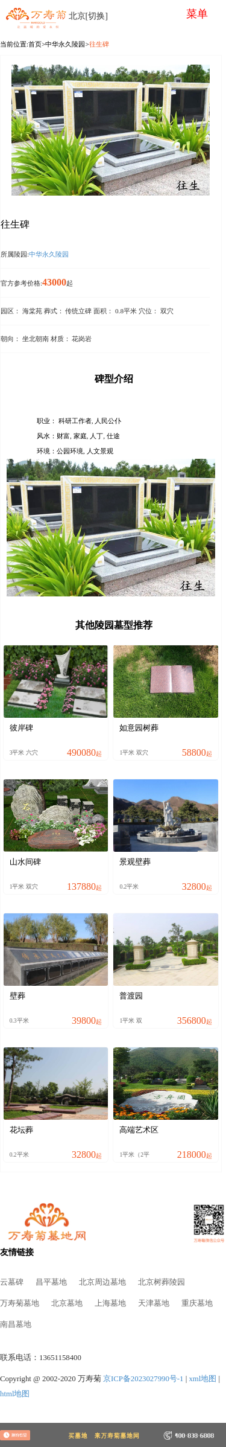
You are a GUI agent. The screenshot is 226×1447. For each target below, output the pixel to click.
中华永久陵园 (65, 44)
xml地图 (202, 1379)
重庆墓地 (197, 1303)
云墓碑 (12, 1282)
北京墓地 (67, 1303)
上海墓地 (110, 1303)
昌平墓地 (51, 1282)
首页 (35, 44)
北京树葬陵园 (161, 1282)
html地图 (15, 1394)
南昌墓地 (15, 1324)
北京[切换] (88, 16)
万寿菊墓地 (19, 1303)
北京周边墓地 (102, 1282)
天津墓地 (153, 1303)
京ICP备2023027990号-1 (143, 1379)
